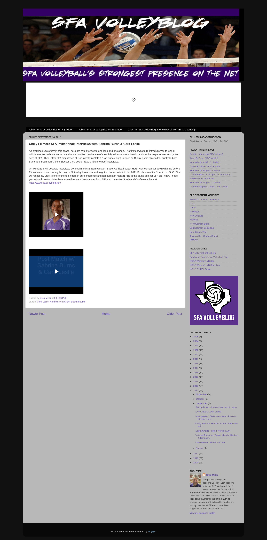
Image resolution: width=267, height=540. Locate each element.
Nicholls (194, 219)
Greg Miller (212, 475)
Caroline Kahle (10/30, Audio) (205, 166)
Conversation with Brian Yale (210, 442)
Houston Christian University (204, 199)
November (201, 394)
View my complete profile (202, 513)
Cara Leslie (43, 301)
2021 (196, 354)
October (200, 399)
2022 (196, 350)
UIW (192, 203)
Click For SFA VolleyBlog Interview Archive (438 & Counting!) (162, 129)
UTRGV (194, 240)
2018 (196, 363)
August (200, 448)
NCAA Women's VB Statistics (205, 265)
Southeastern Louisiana (202, 228)
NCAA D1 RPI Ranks (200, 269)
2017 (196, 368)
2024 (196, 341)
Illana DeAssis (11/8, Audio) (204, 158)
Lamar (193, 207)
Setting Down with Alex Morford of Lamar (216, 407)
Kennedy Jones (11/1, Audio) (204, 162)
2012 (196, 390)
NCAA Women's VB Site (202, 261)
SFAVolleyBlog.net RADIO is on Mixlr (41, 120)
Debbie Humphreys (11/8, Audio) (206, 154)
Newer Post (37, 313)
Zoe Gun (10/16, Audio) (202, 178)
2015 (196, 377)
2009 (196, 462)
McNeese (194, 211)
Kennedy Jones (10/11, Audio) (205, 182)
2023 (196, 345)
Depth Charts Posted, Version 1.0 (212, 431)
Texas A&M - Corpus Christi (204, 236)
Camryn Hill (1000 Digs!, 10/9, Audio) (208, 186)
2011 (196, 453)
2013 (196, 386)
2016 (196, 372)
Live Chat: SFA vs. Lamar (208, 411)
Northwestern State (60, 301)
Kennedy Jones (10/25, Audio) (205, 170)
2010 (196, 458)
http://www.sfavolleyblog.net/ (45, 182)
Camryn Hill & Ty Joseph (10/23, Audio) (210, 174)
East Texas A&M (198, 232)
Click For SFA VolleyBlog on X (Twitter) (51, 129)
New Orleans (196, 215)
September (202, 403)
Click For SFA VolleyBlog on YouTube (100, 129)
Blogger (152, 531)
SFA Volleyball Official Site (203, 253)
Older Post (174, 313)
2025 (196, 336)
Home (106, 313)
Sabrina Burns (78, 301)
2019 (196, 359)
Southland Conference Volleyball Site (208, 257)
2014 (196, 381)
